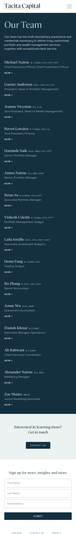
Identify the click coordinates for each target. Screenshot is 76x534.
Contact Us (38, 445)
